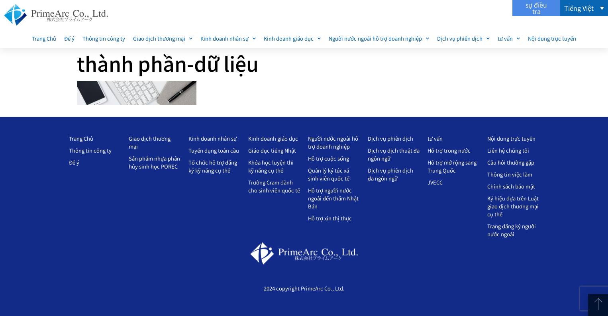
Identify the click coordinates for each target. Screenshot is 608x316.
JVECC (435, 182)
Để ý (69, 38)
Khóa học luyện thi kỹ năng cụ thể (271, 166)
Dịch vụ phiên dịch (463, 38)
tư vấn (509, 38)
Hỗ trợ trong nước (449, 150)
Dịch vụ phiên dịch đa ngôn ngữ (390, 174)
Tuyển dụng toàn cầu (213, 150)
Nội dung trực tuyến (552, 38)
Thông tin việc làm (509, 174)
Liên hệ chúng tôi (508, 150)
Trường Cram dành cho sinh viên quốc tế (274, 186)
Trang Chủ (44, 38)
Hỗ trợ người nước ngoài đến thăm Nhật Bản (333, 198)
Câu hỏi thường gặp (510, 162)
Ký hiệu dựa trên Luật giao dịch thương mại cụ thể (513, 206)
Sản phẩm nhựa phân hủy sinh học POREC (154, 162)
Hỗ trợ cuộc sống (328, 158)
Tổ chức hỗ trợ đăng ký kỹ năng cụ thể (212, 166)
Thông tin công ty (103, 38)
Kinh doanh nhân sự (228, 38)
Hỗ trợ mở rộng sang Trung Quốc (452, 166)
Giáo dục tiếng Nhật (272, 150)
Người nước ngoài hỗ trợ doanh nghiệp (379, 38)
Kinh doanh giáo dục (292, 38)
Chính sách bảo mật (511, 186)
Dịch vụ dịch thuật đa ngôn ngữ (394, 154)
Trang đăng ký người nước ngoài (511, 230)
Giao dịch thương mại (162, 38)
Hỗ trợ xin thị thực (330, 218)
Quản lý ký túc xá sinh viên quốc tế (328, 174)
